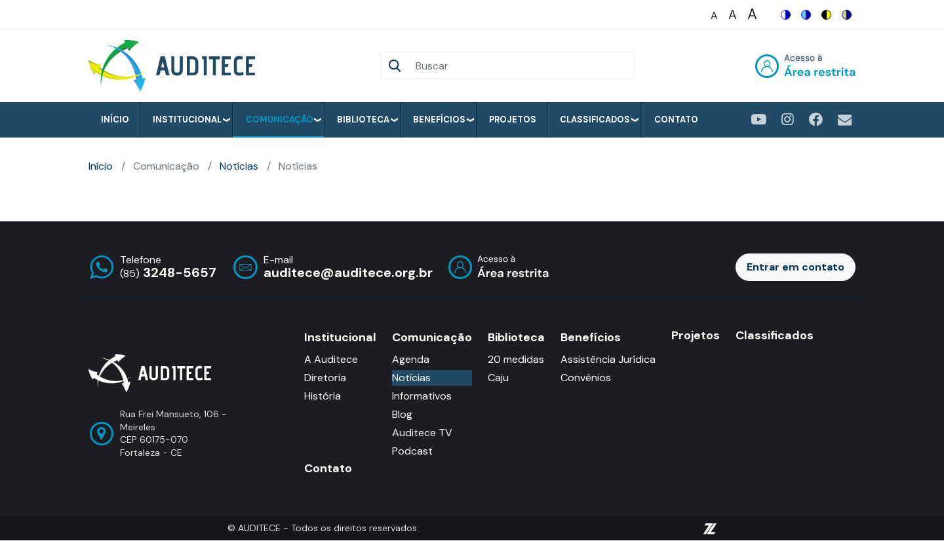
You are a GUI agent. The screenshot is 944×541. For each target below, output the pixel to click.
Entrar (805, 66)
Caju (498, 377)
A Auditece (331, 359)
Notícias (239, 166)
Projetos (512, 119)
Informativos (422, 396)
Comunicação (279, 119)
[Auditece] (174, 66)
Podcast (412, 451)
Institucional (187, 119)
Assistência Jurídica (608, 359)
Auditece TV (422, 432)
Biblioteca (363, 119)
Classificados (595, 119)
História (322, 396)
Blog (402, 414)
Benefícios (439, 119)
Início (115, 119)
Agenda (410, 359)
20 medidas (516, 359)
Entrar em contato (795, 267)
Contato (676, 119)
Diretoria (325, 377)
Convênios (585, 377)
